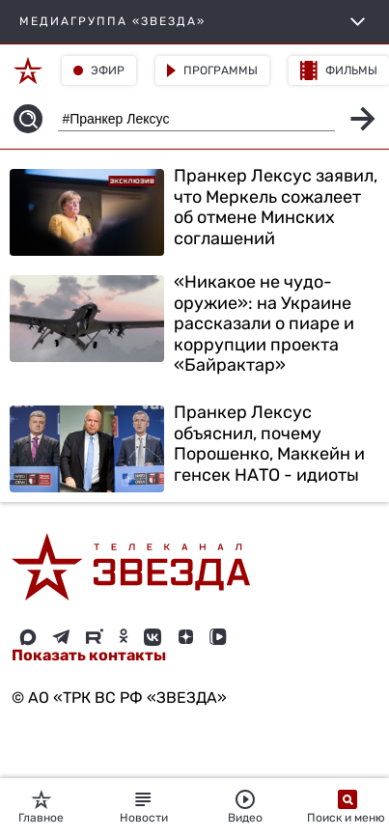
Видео (245, 807)
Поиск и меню (347, 807)
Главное (41, 807)
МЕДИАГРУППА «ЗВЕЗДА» (194, 22)
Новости (144, 807)
